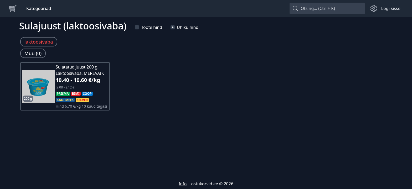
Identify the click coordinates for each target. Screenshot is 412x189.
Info (183, 184)
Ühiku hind (184, 27)
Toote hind (148, 27)
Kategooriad (38, 8)
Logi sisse (390, 8)
